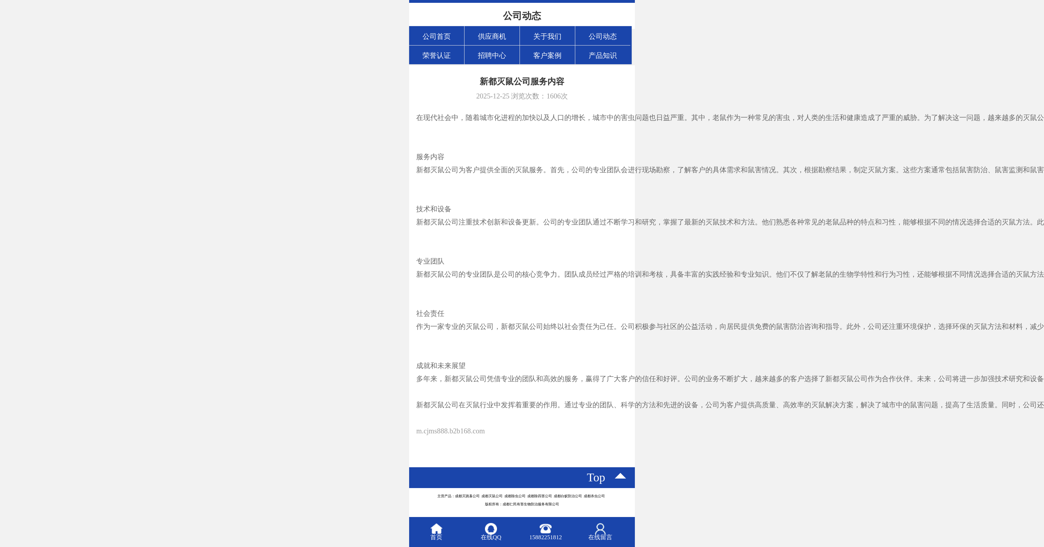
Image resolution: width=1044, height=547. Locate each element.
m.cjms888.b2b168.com (450, 431)
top (596, 477)
